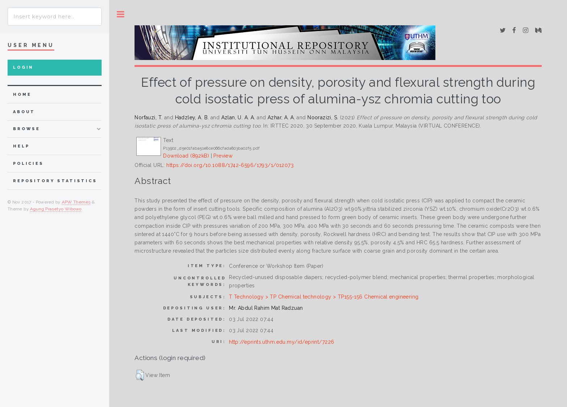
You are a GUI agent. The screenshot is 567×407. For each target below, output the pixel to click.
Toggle (120, 14)
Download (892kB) (186, 156)
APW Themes (76, 202)
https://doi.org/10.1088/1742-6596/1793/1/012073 (230, 165)
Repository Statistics (55, 181)
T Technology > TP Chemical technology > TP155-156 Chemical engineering (323, 297)
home (22, 94)
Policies (28, 163)
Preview (223, 156)
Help (21, 146)
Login (23, 67)
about (24, 112)
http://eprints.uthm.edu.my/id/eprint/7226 (281, 342)
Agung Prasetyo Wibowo (56, 208)
